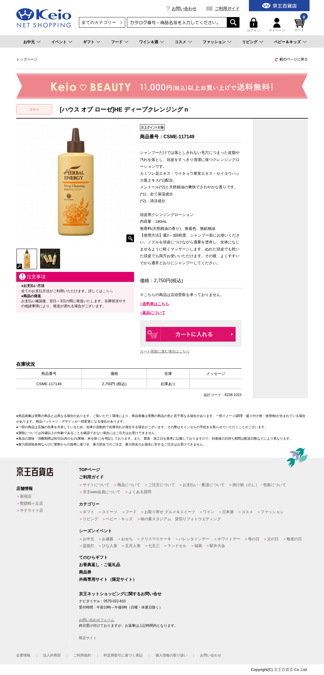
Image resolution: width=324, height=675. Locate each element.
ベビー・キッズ (119, 519)
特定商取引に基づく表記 (123, 655)
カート (300, 25)
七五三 (154, 545)
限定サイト (88, 638)
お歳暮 (107, 539)
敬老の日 (294, 539)
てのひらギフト (93, 557)
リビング (249, 42)
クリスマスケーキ (155, 539)
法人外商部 (52, 655)
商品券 (85, 572)
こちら (108, 291)
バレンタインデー (194, 539)
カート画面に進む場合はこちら (164, 351)
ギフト (89, 42)
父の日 (273, 539)
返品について (153, 312)
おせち (127, 539)
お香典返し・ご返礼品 (99, 564)
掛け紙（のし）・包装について (259, 485)
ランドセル (176, 545)
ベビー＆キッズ (287, 42)
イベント (59, 42)
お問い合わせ (184, 8)
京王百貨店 (283, 669)
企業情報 (23, 655)
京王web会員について (101, 492)
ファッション (214, 42)
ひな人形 (109, 545)
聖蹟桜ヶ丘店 (31, 503)
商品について (128, 485)
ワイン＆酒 (148, 42)
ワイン (208, 512)
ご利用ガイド (227, 8)
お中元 (29, 42)
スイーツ (109, 512)
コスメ (180, 42)
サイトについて (96, 485)
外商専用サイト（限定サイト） (108, 579)
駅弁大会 (217, 545)
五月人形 (132, 545)
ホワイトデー (228, 539)
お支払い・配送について (204, 485)
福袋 (198, 545)
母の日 (253, 539)
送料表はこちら (155, 304)
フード (117, 42)
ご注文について (161, 485)
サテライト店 (31, 510)
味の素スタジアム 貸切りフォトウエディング (180, 519)
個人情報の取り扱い (171, 655)
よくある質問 (139, 492)
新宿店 (26, 496)
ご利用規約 (82, 655)
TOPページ (89, 469)
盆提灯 (88, 545)
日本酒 (228, 512)
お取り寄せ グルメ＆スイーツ (169, 512)
